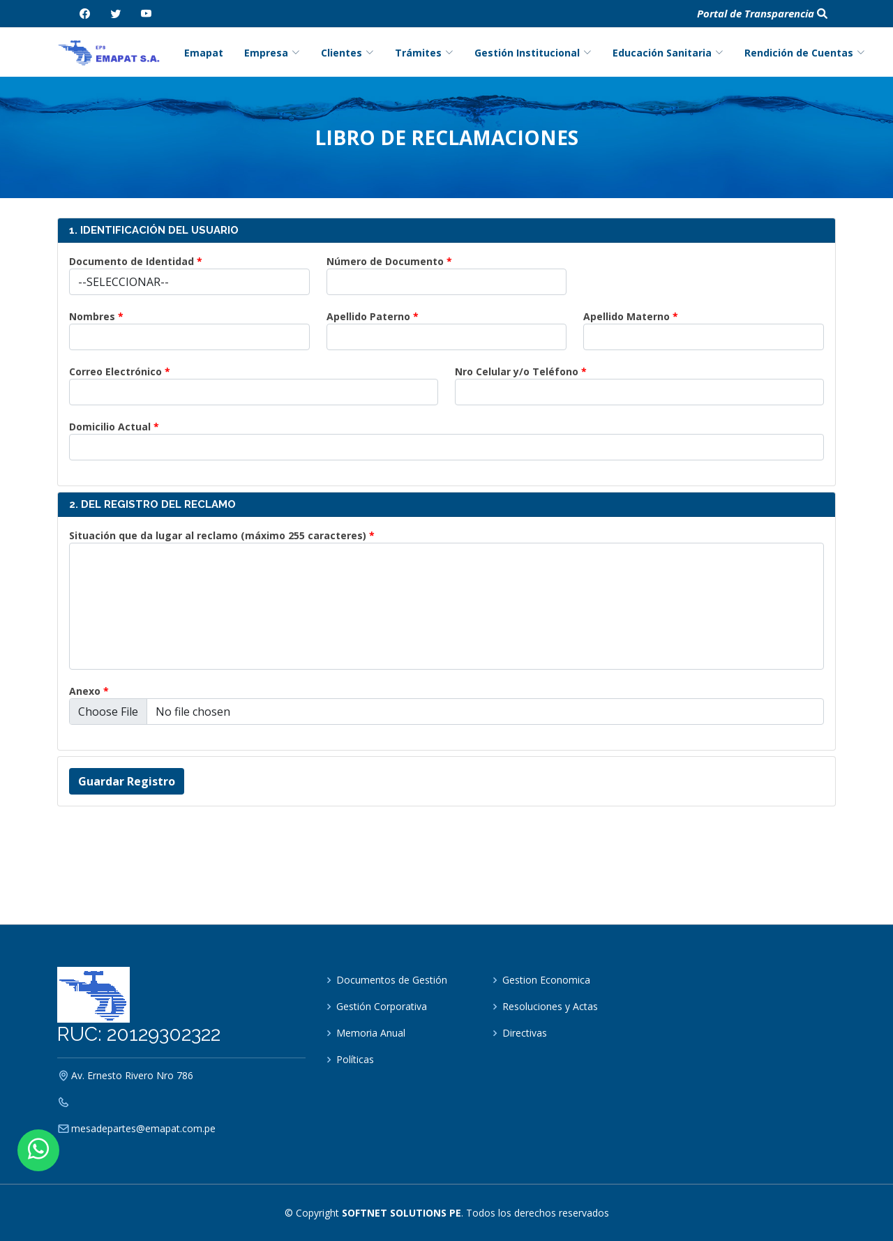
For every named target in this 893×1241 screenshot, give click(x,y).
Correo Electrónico (115, 371)
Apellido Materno (626, 316)
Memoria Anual (370, 1033)
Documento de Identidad (131, 261)
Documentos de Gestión (391, 980)
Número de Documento (385, 261)
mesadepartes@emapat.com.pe (143, 1129)
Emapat (203, 52)
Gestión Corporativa (381, 1006)
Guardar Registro (126, 781)
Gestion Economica (546, 980)
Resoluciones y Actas (550, 1006)
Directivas (524, 1033)
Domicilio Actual (110, 426)
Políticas (355, 1060)
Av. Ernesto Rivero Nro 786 (132, 1076)
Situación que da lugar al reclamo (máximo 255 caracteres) (217, 535)
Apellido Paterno (368, 316)
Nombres (92, 316)
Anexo (84, 691)
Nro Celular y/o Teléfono (516, 371)
